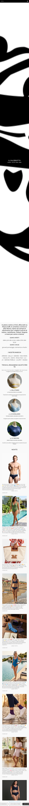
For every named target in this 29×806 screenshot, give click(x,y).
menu (2, 1)
